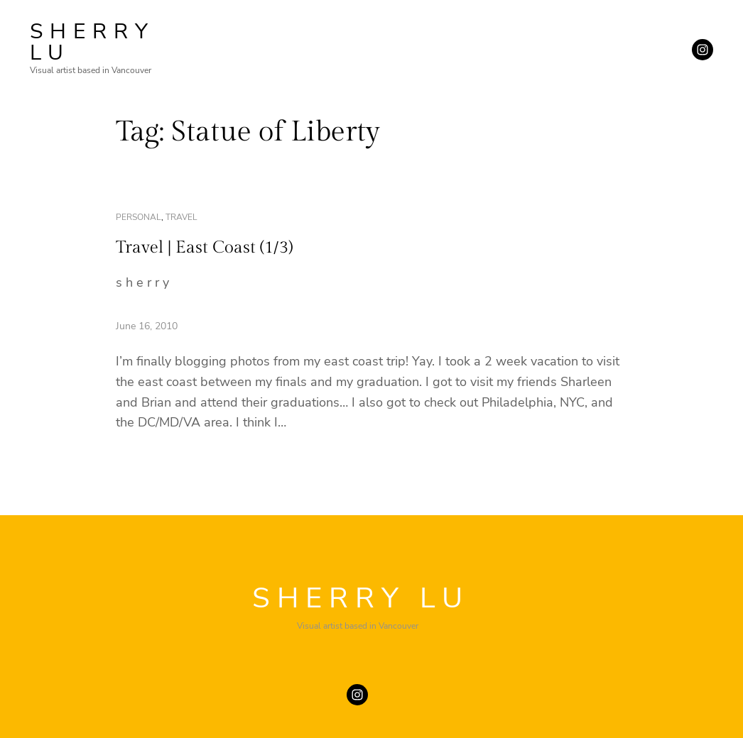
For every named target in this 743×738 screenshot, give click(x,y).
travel (181, 217)
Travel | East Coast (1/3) (204, 248)
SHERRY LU (92, 42)
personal (138, 217)
